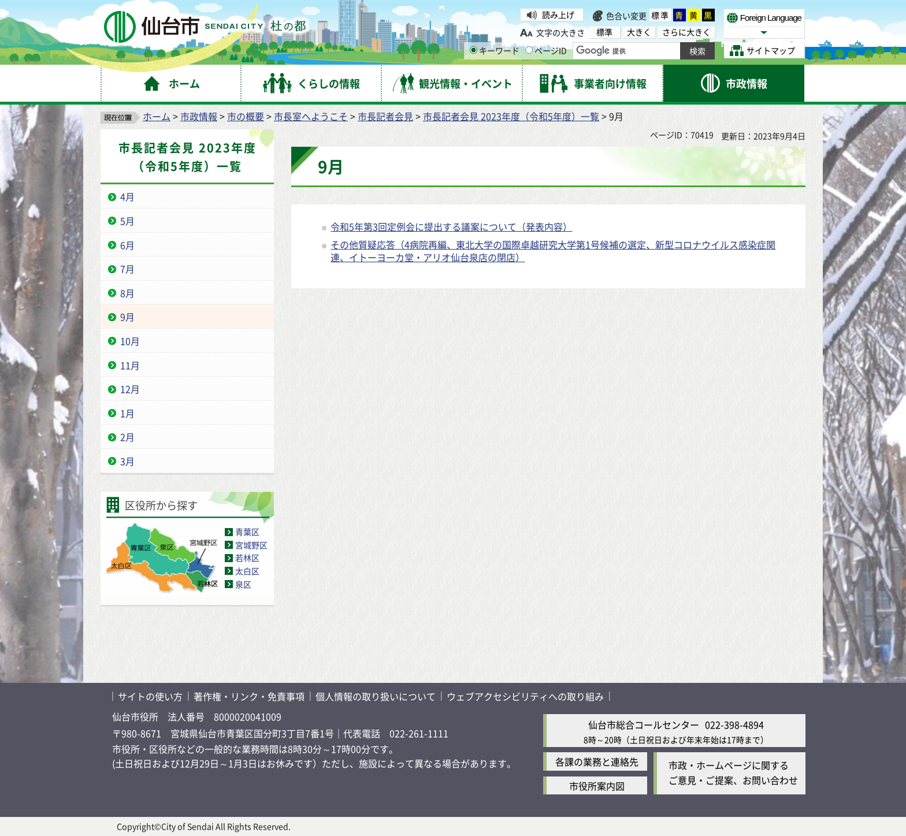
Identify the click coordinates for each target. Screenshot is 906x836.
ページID (546, 50)
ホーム (156, 116)
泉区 (243, 584)
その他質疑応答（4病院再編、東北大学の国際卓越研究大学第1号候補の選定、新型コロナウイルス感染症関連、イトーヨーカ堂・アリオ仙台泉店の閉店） (553, 250)
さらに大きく (686, 32)
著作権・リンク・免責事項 (249, 696)
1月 (127, 413)
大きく (639, 32)
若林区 (247, 557)
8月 (127, 293)
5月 (127, 221)
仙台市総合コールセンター (643, 724)
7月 (127, 269)
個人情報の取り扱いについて (375, 696)
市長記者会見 (385, 116)
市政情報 (198, 116)
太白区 (247, 571)
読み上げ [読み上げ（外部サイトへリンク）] (558, 14)
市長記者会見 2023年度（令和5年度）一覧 (511, 116)
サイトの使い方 (150, 696)
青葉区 (247, 531)
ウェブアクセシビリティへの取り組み (525, 696)
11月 (130, 365)
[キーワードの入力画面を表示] (473, 50)
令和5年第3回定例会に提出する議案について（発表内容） (451, 226)
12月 (130, 389)
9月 (127, 317)
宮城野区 (251, 545)
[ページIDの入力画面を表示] (529, 50)
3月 (127, 461)
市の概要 (245, 116)
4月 (127, 196)
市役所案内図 (597, 786)
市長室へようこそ (311, 116)
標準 (660, 15)
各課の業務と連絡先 (596, 761)
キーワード (494, 50)
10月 (130, 341)
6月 (127, 245)
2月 (127, 437)
